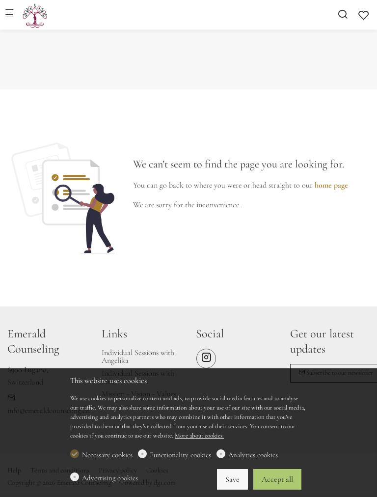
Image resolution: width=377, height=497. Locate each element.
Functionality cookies (180, 454)
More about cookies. (199, 436)
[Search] (342, 14)
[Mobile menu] (9, 15)
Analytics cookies (253, 454)
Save (232, 479)
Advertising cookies (110, 477)
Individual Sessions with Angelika (138, 356)
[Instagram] (206, 358)
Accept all (277, 479)
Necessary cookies (107, 454)
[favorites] (363, 15)
